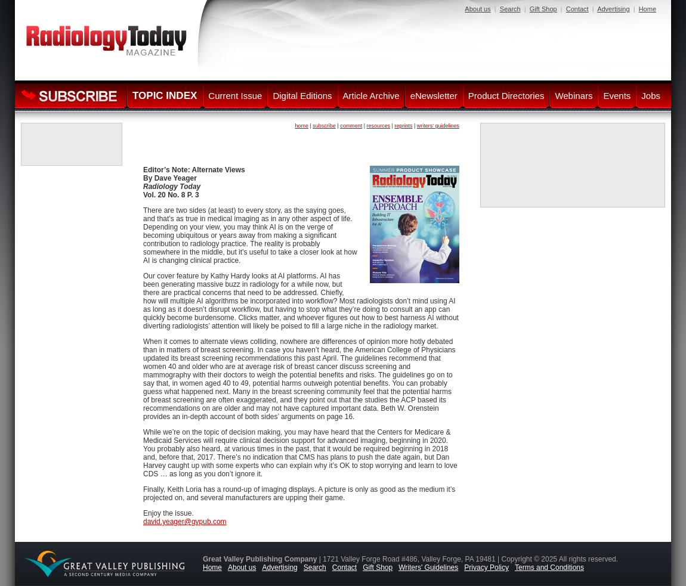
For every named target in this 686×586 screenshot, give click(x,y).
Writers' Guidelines (428, 567)
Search (510, 9)
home (301, 126)
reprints (403, 126)
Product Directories (506, 96)
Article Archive (371, 96)
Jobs (650, 96)
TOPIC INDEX (164, 95)
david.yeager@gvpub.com (185, 521)
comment (351, 126)
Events (617, 96)
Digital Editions (302, 96)
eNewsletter (434, 96)
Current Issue (235, 96)
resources (379, 126)
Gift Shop (543, 9)
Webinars (573, 96)
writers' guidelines (438, 126)
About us (477, 9)
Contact (577, 9)
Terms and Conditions (549, 567)
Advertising (613, 9)
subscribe (324, 126)
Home (647, 9)
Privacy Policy (486, 567)
